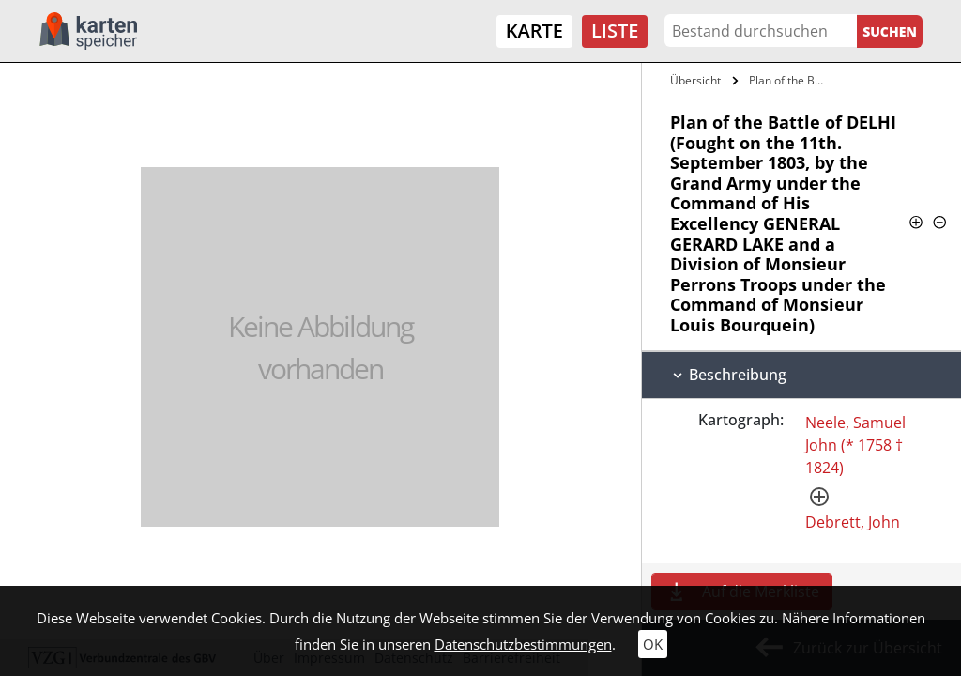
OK (653, 644)
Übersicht (695, 80)
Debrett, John (852, 522)
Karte (534, 30)
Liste (614, 30)
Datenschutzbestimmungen (523, 644)
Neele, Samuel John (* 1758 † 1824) (855, 445)
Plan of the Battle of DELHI (791, 80)
